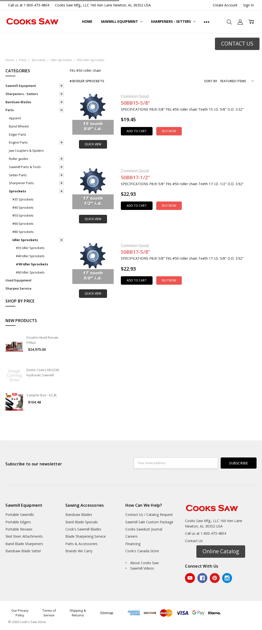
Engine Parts (18, 142)
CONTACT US (237, 43)
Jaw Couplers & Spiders (26, 150)
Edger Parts (17, 134)
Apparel (15, 118)
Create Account (225, 5)
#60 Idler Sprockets (30, 272)
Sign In (248, 5)
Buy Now (169, 131)
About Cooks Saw (144, 562)
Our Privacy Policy (19, 613)
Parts (9, 110)
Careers (131, 536)
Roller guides (18, 158)
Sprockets (17, 191)
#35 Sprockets (23, 199)
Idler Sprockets (25, 240)
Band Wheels (19, 126)
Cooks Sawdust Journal (143, 529)
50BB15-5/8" (135, 103)
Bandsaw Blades (18, 102)
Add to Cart (137, 131)
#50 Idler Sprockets (32, 264)
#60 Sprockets (23, 223)
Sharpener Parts (21, 183)
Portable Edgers (18, 522)
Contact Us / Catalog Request (149, 514)
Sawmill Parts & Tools (25, 167)
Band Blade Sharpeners (24, 543)
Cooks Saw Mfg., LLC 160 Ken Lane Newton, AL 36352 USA (103, 5)
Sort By (210, 81)
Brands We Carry (78, 551)
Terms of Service (49, 613)
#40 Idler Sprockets (30, 256)
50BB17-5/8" (135, 252)
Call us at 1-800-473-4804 (28, 5)
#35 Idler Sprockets (30, 248)
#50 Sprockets (23, 215)
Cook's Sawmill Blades (83, 529)
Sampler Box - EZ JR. (41, 395)
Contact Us (194, 540)
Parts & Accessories (81, 543)
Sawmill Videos (142, 568)
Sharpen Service (18, 288)
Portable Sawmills (19, 514)
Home (87, 21)
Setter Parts (18, 175)
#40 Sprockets (23, 207)
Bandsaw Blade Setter (23, 551)
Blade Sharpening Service (85, 536)
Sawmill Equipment (121, 21)
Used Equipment (18, 280)
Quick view (93, 144)
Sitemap (106, 612)
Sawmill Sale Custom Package (149, 522)
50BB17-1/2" (135, 177)
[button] (237, 44)
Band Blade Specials (81, 522)
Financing (132, 543)
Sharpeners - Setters (173, 21)
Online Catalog (221, 551)
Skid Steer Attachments (24, 536)
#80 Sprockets (23, 231)
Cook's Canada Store (142, 551)
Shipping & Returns (78, 613)
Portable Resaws (18, 529)
